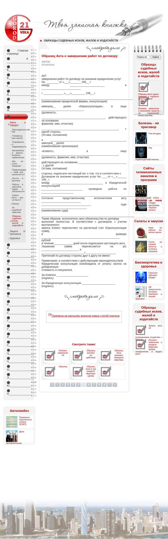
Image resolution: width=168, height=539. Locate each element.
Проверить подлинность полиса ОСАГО (25, 420)
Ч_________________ (17, 360)
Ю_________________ (17, 384)
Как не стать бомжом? (17, 163)
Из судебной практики (16, 209)
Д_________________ (17, 93)
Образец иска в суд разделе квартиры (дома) (91, 371)
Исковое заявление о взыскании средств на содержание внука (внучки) (148, 112)
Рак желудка (154, 133)
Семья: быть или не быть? (17, 197)
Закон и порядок (17, 124)
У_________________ (17, 327)
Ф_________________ (17, 335)
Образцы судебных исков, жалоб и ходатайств (17, 220)
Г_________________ (17, 84)
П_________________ (17, 295)
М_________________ (17, 271)
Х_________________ (17, 343)
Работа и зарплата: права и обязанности (17, 188)
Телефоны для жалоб (17, 137)
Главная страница (17, 52)
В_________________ (17, 76)
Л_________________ (17, 262)
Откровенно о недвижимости (17, 144)
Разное (15, 204)
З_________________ (17, 117)
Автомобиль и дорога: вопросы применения (17, 154)
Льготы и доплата (17, 179)
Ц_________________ (17, 352)
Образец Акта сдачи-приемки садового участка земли (148, 96)
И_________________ (17, 246)
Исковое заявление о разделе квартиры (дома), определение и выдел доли (148, 347)
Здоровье (15, 238)
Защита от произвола (17, 232)
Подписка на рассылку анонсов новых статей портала (83, 315)
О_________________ (17, 287)
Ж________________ (17, 109)
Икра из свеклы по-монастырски (155, 229)
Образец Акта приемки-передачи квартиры (118, 355)
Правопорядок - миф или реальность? (17, 172)
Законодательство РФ (17, 130)
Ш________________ (17, 368)
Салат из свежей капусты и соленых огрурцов (155, 246)
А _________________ (17, 60)
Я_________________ (17, 392)
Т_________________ (17, 319)
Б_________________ (17, 68)
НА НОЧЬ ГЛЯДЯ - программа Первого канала (155, 205)
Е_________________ (17, 101)
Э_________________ (17, 376)
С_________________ (17, 311)
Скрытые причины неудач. (152, 275)
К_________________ (17, 254)
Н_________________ (17, 279)
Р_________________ (17, 303)
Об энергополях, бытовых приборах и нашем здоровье (148, 293)
